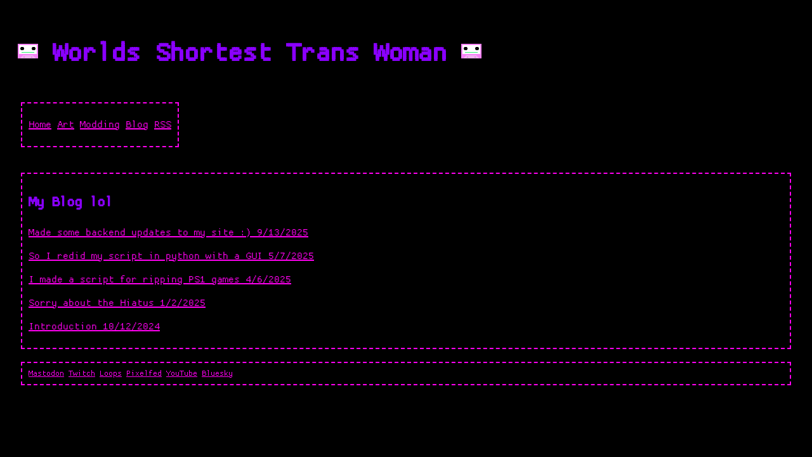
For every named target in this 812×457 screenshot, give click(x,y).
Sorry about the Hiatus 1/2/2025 (117, 303)
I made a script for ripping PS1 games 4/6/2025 (160, 279)
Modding (100, 124)
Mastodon (46, 373)
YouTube (181, 373)
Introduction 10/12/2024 (94, 326)
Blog (137, 124)
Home (40, 124)
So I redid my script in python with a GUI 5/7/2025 (171, 256)
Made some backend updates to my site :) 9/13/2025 (168, 232)
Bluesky (217, 373)
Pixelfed (144, 373)
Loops (111, 373)
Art (65, 124)
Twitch (82, 373)
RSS (162, 124)
